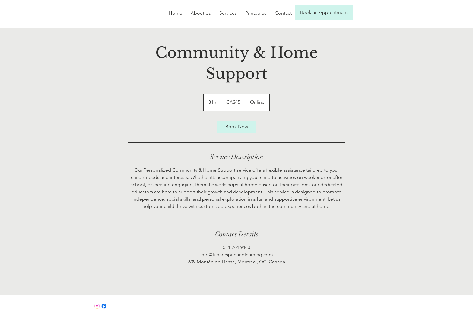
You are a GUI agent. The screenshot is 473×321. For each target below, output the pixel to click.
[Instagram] (97, 306)
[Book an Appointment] (324, 12)
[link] (236, 127)
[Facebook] (104, 306)
